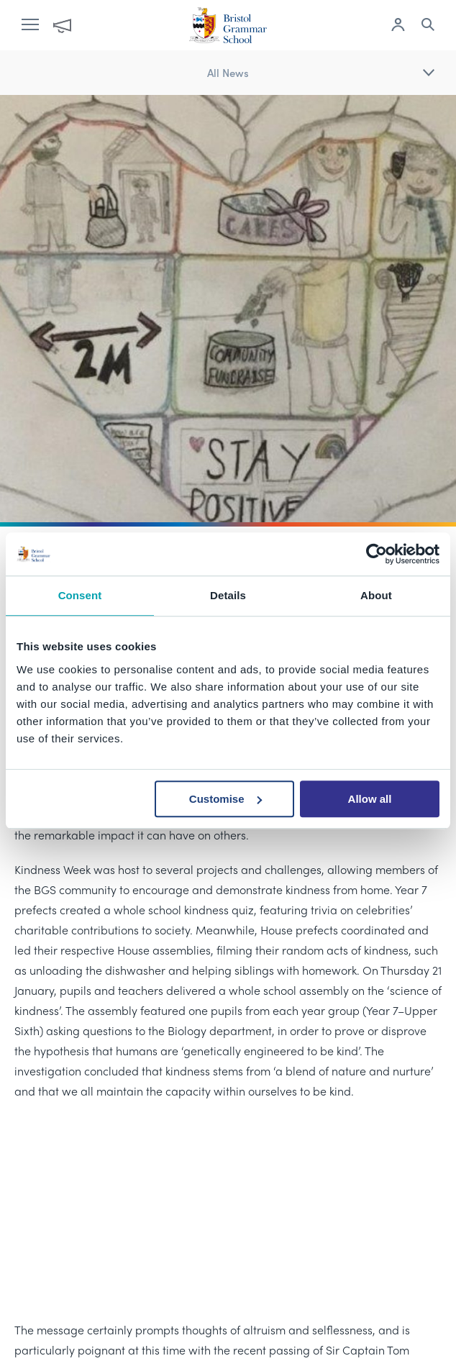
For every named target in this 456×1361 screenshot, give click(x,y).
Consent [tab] (80, 595)
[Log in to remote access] (397, 26)
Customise (225, 799)
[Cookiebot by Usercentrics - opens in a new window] (376, 554)
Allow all (370, 799)
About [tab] (376, 595)
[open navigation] (37, 25)
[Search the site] (427, 26)
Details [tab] (228, 595)
